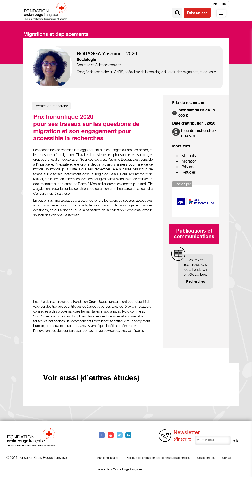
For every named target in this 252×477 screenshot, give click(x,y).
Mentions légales (107, 457)
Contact (227, 457)
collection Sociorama (125, 210)
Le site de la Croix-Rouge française (119, 469)
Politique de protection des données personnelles (158, 457)
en (224, 4)
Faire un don (197, 13)
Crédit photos (206, 457)
